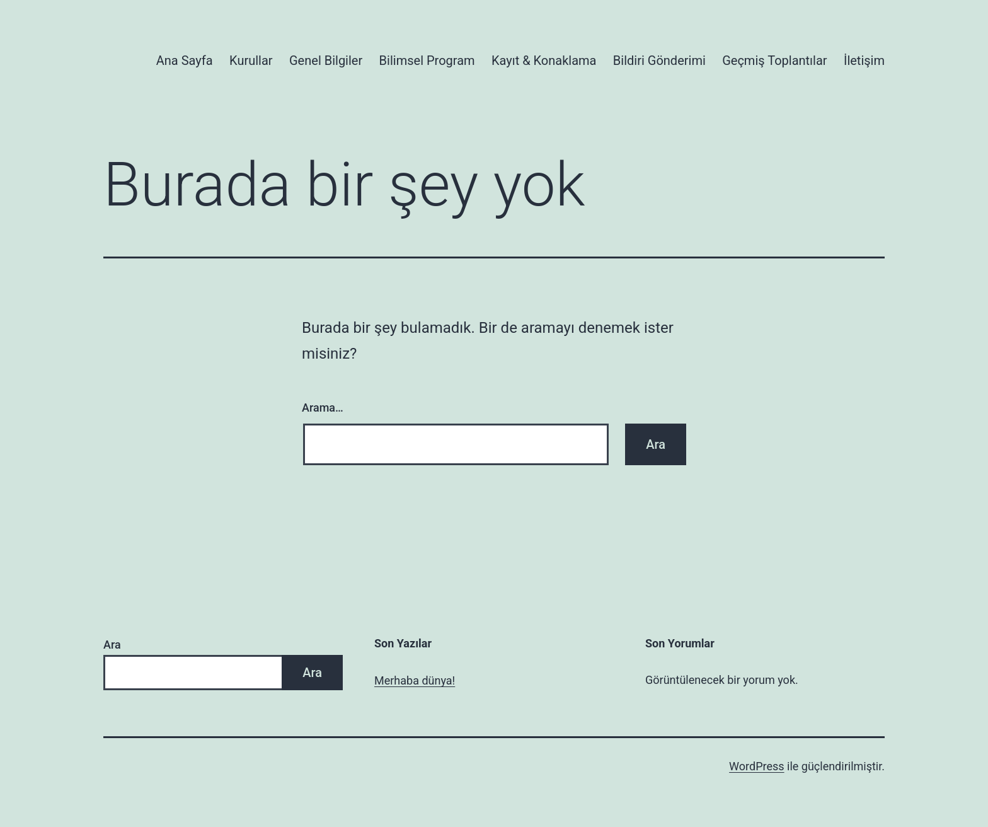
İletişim (864, 60)
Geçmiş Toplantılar (774, 60)
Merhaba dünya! (414, 680)
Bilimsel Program (427, 60)
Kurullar (251, 60)
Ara (112, 644)
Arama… (322, 407)
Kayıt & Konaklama (544, 60)
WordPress (756, 766)
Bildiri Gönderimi (659, 60)
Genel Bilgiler (325, 60)
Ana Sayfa (184, 60)
